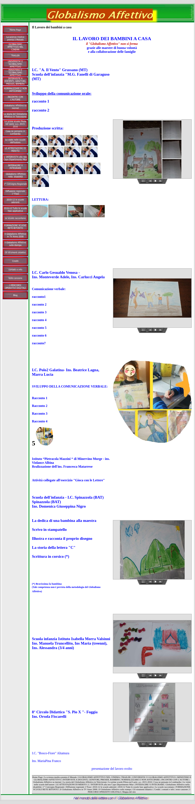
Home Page (37, 777)
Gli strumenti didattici (143, 789)
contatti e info (168, 789)
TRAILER (126, 777)
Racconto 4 (39, 421)
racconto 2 (40, 110)
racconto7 (39, 343)
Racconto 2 (39, 406)
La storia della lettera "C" (53, 547)
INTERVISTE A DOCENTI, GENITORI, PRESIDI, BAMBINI (91, 779)
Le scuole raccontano (164, 787)
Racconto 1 (39, 398)
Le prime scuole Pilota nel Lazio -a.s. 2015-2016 (130, 782)
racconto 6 (39, 335)
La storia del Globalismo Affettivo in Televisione (85, 782)
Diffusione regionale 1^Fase (78, 787)
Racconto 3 (39, 413)
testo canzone (182, 789)
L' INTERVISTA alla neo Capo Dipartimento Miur (111, 784)
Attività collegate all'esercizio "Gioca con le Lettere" (68, 480)
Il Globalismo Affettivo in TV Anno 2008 (78, 789)
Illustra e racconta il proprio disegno (62, 538)
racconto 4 (39, 320)
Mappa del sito (129, 792)
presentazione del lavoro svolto (112, 768)
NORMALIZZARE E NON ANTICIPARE (140, 779)
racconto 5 (39, 327)
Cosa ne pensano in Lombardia (167, 782)
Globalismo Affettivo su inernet (47, 782)
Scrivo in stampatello (49, 529)
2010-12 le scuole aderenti (104, 787)
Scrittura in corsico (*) (50, 556)
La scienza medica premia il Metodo (60, 777)
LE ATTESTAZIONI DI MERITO (71, 784)
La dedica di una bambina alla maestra (64, 520)
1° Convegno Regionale (53, 787)
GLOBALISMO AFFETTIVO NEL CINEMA (99, 777)
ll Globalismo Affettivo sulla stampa (115, 789)
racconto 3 (39, 312)
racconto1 (39, 296)
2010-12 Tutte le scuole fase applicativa (136, 787)
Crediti (157, 789)
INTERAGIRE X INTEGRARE (149, 784)
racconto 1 (40, 101)
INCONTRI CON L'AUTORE (174, 779)
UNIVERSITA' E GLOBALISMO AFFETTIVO (153, 777)
